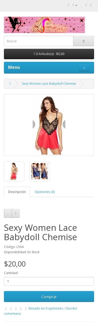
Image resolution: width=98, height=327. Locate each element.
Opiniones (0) (45, 192)
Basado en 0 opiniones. (46, 308)
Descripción (17, 192)
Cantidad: (11, 273)
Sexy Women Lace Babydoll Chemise (49, 83)
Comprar (49, 296)
